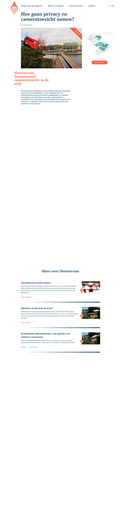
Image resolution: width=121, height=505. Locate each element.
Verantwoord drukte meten (35, 283)
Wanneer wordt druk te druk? (37, 308)
